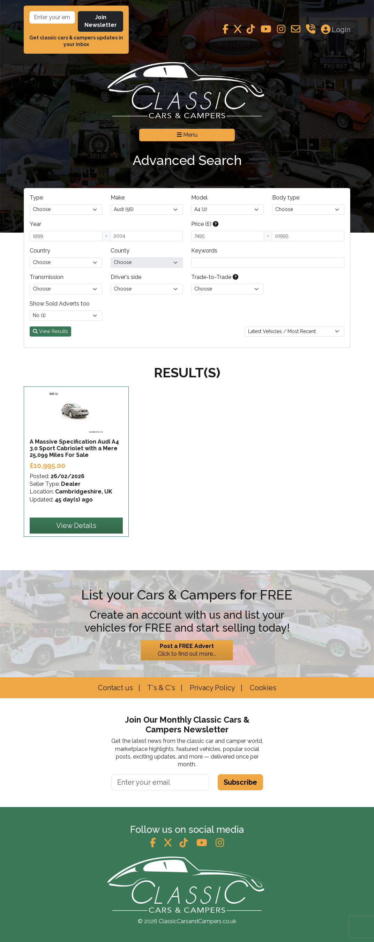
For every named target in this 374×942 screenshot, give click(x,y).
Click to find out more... (187, 649)
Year (35, 224)
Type (36, 197)
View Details (76, 525)
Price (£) (204, 224)
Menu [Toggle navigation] (187, 134)
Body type (285, 197)
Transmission (46, 277)
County (120, 250)
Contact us (115, 688)
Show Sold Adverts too (60, 303)
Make (118, 197)
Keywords (204, 250)
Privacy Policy (211, 688)
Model (199, 197)
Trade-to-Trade (214, 277)
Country (40, 250)
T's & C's (160, 688)
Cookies (262, 688)
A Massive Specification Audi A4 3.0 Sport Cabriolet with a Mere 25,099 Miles (74, 448)
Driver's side (126, 277)
